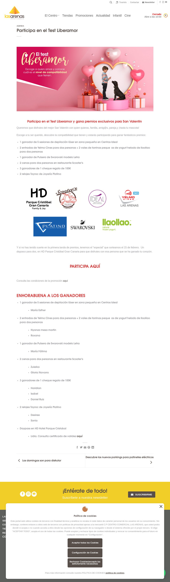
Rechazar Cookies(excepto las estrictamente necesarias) (85, 563)
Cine (128, 15)
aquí (66, 280)
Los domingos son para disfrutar (39, 460)
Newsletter (148, 2)
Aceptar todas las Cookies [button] (161, 506)
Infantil (117, 15)
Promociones (84, 15)
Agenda (20, 26)
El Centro (52, 15)
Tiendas (67, 15)
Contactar (134, 2)
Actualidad (103, 15)
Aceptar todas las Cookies (85, 543)
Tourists (121, 2)
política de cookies (115, 573)
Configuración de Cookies (85, 553)
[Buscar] (111, 2)
